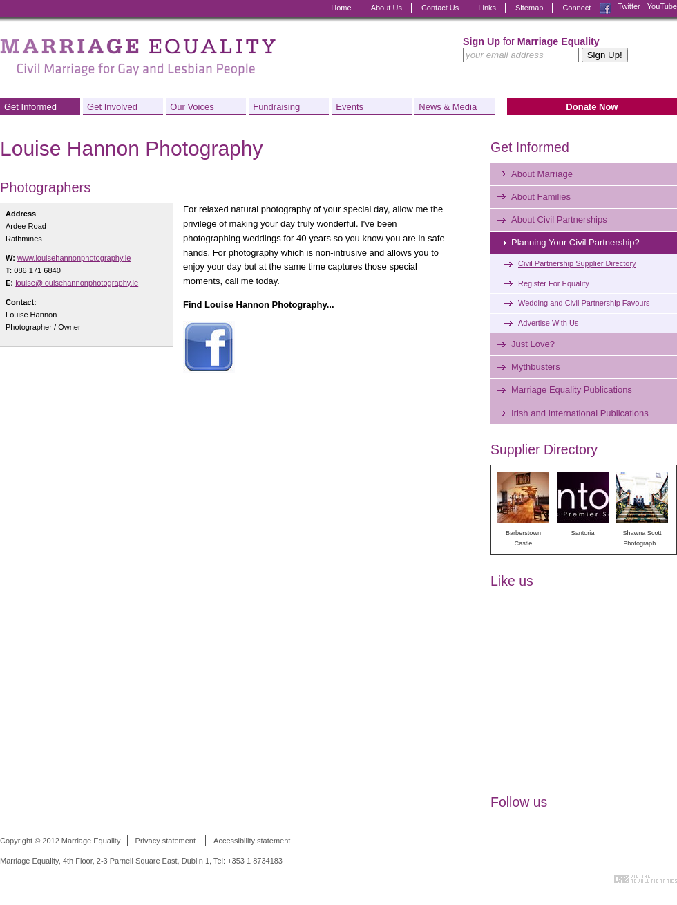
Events (349, 107)
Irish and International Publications (580, 413)
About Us (386, 7)
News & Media (448, 107)
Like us (511, 580)
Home (341, 7)
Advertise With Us (548, 323)
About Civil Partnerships (559, 219)
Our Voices (192, 107)
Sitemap (529, 7)
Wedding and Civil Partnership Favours (584, 303)
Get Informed (30, 107)
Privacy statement (165, 841)
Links (487, 7)
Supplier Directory (544, 449)
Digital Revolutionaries (645, 879)
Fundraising (276, 107)
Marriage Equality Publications (571, 389)
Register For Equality (553, 283)
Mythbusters (535, 367)
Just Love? (533, 344)
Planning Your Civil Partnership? (575, 242)
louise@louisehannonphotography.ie (76, 283)
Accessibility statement (251, 841)
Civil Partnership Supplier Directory (577, 263)
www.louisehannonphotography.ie (74, 258)
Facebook (605, 8)
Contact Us (440, 7)
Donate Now (592, 107)
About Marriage (542, 174)
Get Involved (112, 107)
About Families (541, 197)
